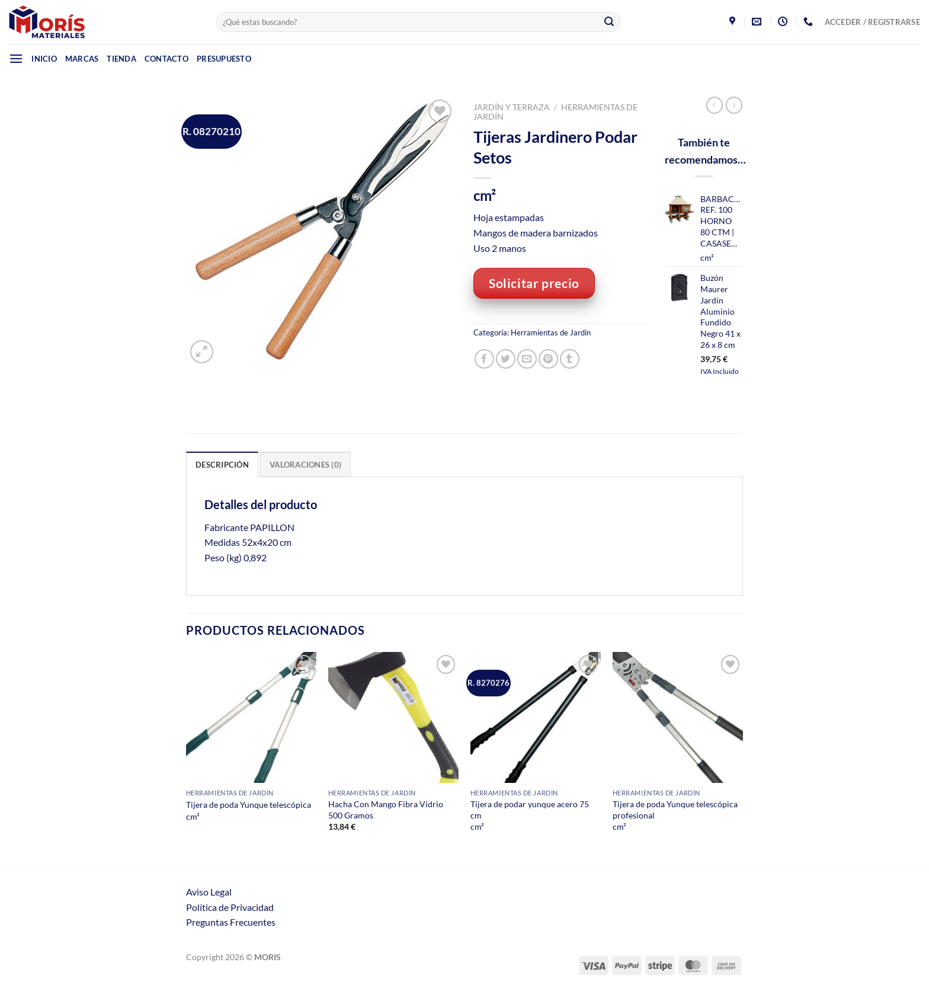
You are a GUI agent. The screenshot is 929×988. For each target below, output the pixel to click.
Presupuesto (224, 58)
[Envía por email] (527, 359)
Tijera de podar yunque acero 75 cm (529, 809)
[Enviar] (609, 22)
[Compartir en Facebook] (484, 359)
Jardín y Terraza (511, 107)
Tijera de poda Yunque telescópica (248, 805)
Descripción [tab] (222, 464)
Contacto (166, 58)
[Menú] (16, 58)
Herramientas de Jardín (551, 332)
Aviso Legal (209, 891)
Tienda (121, 58)
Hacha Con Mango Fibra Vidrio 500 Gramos (385, 809)
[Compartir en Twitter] (505, 359)
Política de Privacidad (230, 907)
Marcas (82, 58)
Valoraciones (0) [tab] (305, 464)
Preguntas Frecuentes (231, 922)
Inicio (44, 58)
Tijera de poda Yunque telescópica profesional (675, 809)
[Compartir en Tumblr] (569, 359)
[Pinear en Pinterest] (548, 359)
